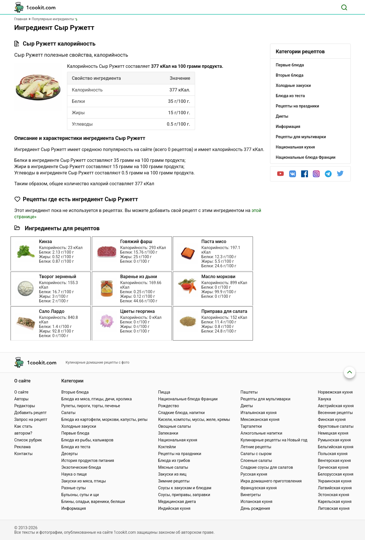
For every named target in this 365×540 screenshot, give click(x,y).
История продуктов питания (87, 460)
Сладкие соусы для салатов (267, 467)
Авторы (21, 399)
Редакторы (24, 406)
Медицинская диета (177, 501)
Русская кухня (254, 474)
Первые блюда (75, 433)
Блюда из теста (75, 447)
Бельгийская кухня (336, 447)
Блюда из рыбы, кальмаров (87, 440)
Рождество (168, 406)
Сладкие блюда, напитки (181, 412)
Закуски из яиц (172, 474)
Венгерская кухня (334, 460)
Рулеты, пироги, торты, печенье (90, 406)
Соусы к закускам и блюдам (184, 488)
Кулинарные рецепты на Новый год (274, 440)
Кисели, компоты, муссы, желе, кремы (194, 419)
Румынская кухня (334, 440)
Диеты (247, 406)
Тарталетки (251, 426)
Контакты (23, 453)
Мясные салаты (173, 467)
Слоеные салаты (256, 460)
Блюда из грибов (174, 460)
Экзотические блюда (81, 467)
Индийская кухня (174, 508)
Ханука (324, 399)
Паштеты (249, 392)
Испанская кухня (257, 501)
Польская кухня (333, 453)
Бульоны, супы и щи (80, 494)
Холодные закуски (78, 426)
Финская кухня (332, 419)
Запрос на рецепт (30, 419)
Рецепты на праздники (179, 453)
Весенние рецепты (335, 412)
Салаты (68, 412)
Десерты (69, 453)
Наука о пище (74, 474)
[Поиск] (344, 7)
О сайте (21, 392)
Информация (73, 508)
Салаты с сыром (256, 453)
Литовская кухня (334, 508)
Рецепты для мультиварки (266, 399)
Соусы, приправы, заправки (184, 494)
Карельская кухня (335, 501)
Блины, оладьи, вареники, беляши (93, 501)
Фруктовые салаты (336, 426)
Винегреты (251, 494)
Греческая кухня (333, 467)
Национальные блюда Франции (188, 399)
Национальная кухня (177, 440)
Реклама (22, 447)
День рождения (255, 508)
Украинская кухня (335, 481)
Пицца (164, 392)
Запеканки (168, 433)
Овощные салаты (174, 426)
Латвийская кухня (335, 488)
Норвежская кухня (335, 392)
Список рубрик (28, 440)
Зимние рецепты (174, 481)
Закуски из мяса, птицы (83, 481)
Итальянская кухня (259, 412)
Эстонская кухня (333, 494)
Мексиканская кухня (260, 419)
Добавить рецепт (30, 412)
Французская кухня (259, 488)
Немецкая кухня (333, 433)
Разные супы (73, 488)
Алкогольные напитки (261, 433)
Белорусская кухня (336, 474)
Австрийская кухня (336, 406)
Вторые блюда (75, 392)
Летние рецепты (256, 447)
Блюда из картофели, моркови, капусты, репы (104, 419)
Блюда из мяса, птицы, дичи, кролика (96, 399)
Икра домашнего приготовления (271, 481)
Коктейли (167, 447)
